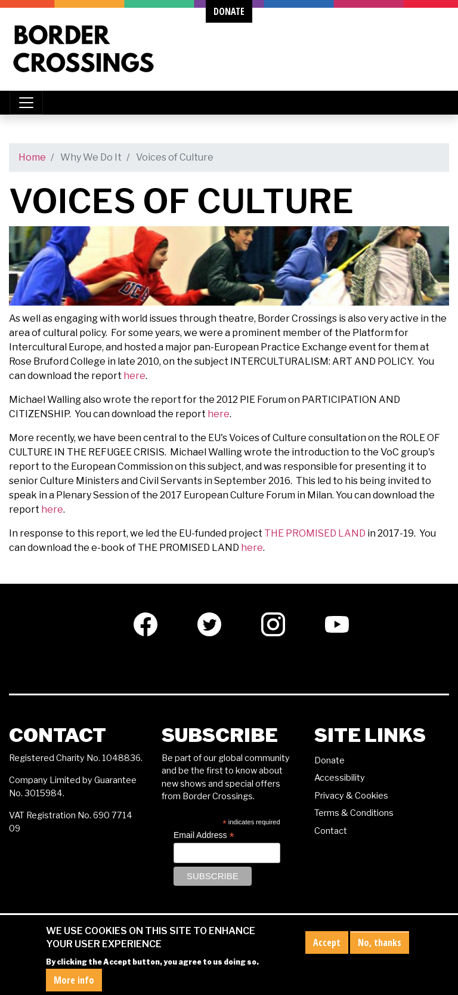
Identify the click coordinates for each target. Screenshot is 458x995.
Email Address (204, 835)
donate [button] (229, 11)
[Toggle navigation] (26, 103)
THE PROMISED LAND (315, 533)
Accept (327, 946)
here (134, 375)
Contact (330, 830)
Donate (329, 760)
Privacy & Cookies (351, 795)
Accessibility (339, 777)
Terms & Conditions (354, 813)
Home (32, 157)
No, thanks (379, 946)
